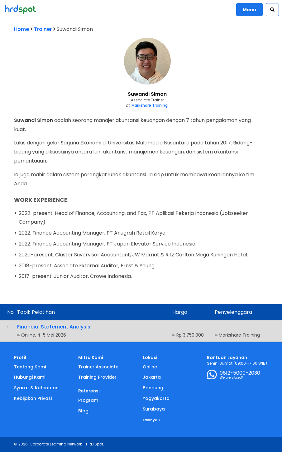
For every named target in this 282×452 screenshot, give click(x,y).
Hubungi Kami (29, 377)
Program (88, 400)
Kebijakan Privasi (33, 398)
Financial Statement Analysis (53, 326)
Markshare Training (149, 105)
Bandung (153, 388)
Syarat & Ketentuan (36, 388)
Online (150, 367)
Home (21, 29)
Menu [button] (249, 10)
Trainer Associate (98, 367)
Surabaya (154, 409)
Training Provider (97, 377)
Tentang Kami (30, 367)
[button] (272, 9)
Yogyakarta (156, 398)
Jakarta (152, 377)
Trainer (43, 29)
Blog (83, 411)
